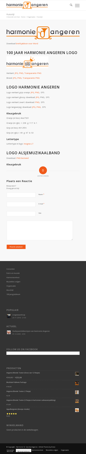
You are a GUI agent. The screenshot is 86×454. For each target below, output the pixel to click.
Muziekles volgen (13, 281)
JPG (16, 73)
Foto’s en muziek (13, 273)
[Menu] (76, 5)
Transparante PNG (32, 73)
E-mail (41, 204)
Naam (41, 194)
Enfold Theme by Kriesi (47, 447)
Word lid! (9, 290)
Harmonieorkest (12, 277)
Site (40, 213)
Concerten (10, 269)
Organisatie (11, 286)
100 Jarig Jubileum (13, 294)
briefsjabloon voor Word (27, 43)
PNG (21, 73)
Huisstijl (10, 14)
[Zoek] (69, 5)
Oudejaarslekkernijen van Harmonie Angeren (31, 331)
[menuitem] (69, 5)
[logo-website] (35, 5)
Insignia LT (28, 143)
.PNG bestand (22, 158)
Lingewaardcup (18, 315)
